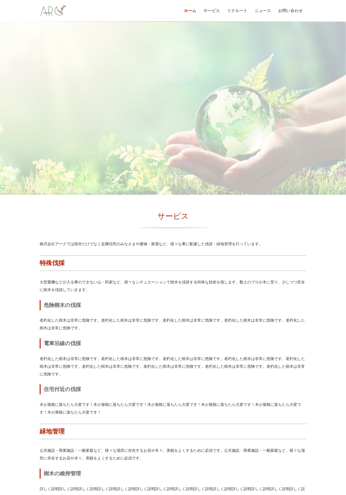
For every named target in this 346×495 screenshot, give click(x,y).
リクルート (237, 11)
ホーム (190, 11)
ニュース (263, 11)
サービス (212, 11)
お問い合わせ (290, 11)
